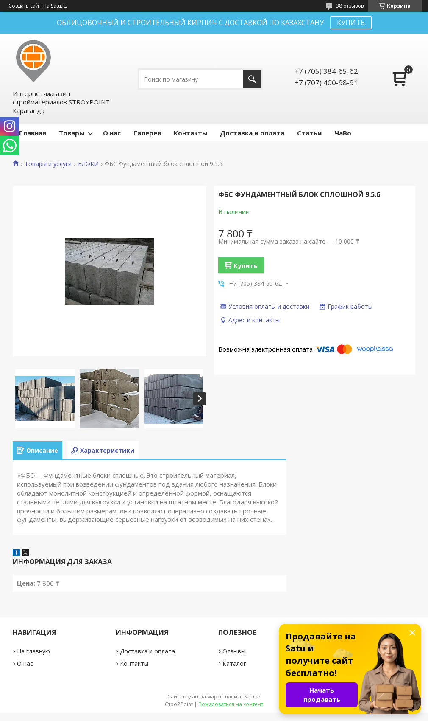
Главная (32, 133)
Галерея (147, 133)
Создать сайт (24, 6)
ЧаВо (342, 133)
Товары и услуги (48, 164)
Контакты (190, 133)
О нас (112, 133)
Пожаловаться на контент (230, 704)
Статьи (309, 133)
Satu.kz (252, 696)
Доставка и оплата (252, 133)
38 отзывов (350, 5)
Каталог (234, 663)
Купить (245, 265)
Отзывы (233, 651)
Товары (71, 133)
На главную (33, 651)
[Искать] (252, 79)
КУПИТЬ (351, 22)
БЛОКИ (88, 164)
